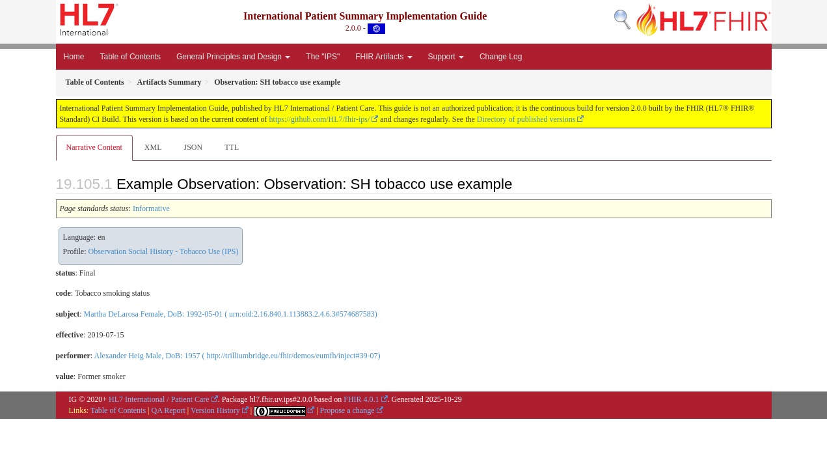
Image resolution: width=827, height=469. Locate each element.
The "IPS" (323, 56)
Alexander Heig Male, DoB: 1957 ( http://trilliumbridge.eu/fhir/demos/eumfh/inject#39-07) (237, 355)
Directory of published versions (526, 119)
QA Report (168, 410)
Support (446, 56)
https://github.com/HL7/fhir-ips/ (319, 119)
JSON (192, 147)
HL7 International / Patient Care (159, 399)
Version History (215, 410)
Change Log (501, 56)
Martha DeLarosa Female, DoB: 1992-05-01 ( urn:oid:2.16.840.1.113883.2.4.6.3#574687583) (230, 314)
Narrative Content (94, 147)
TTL (231, 147)
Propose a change (347, 410)
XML (153, 147)
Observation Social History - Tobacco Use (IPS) (163, 251)
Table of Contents (130, 56)
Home (74, 56)
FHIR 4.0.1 (361, 399)
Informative (151, 208)
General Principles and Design (233, 56)
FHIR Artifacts (383, 56)
